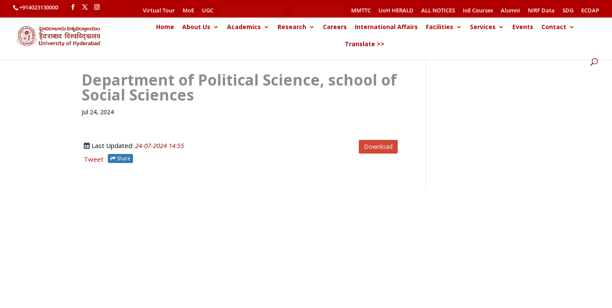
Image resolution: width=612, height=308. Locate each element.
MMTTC (361, 11)
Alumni (510, 11)
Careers (335, 27)
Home (165, 27)
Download (378, 146)
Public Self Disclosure (253, 10)
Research (292, 27)
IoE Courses (478, 11)
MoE (188, 11)
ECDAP (590, 11)
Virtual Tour (159, 11)
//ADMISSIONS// (318, 10)
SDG (568, 11)
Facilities (439, 27)
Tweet (93, 159)
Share (120, 158)
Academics (244, 27)
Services (483, 27)
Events (522, 27)
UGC (207, 11)
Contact (553, 27)
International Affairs (386, 27)
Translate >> (364, 44)
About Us (196, 27)
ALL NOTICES (438, 11)
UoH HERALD (396, 11)
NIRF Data (541, 11)
